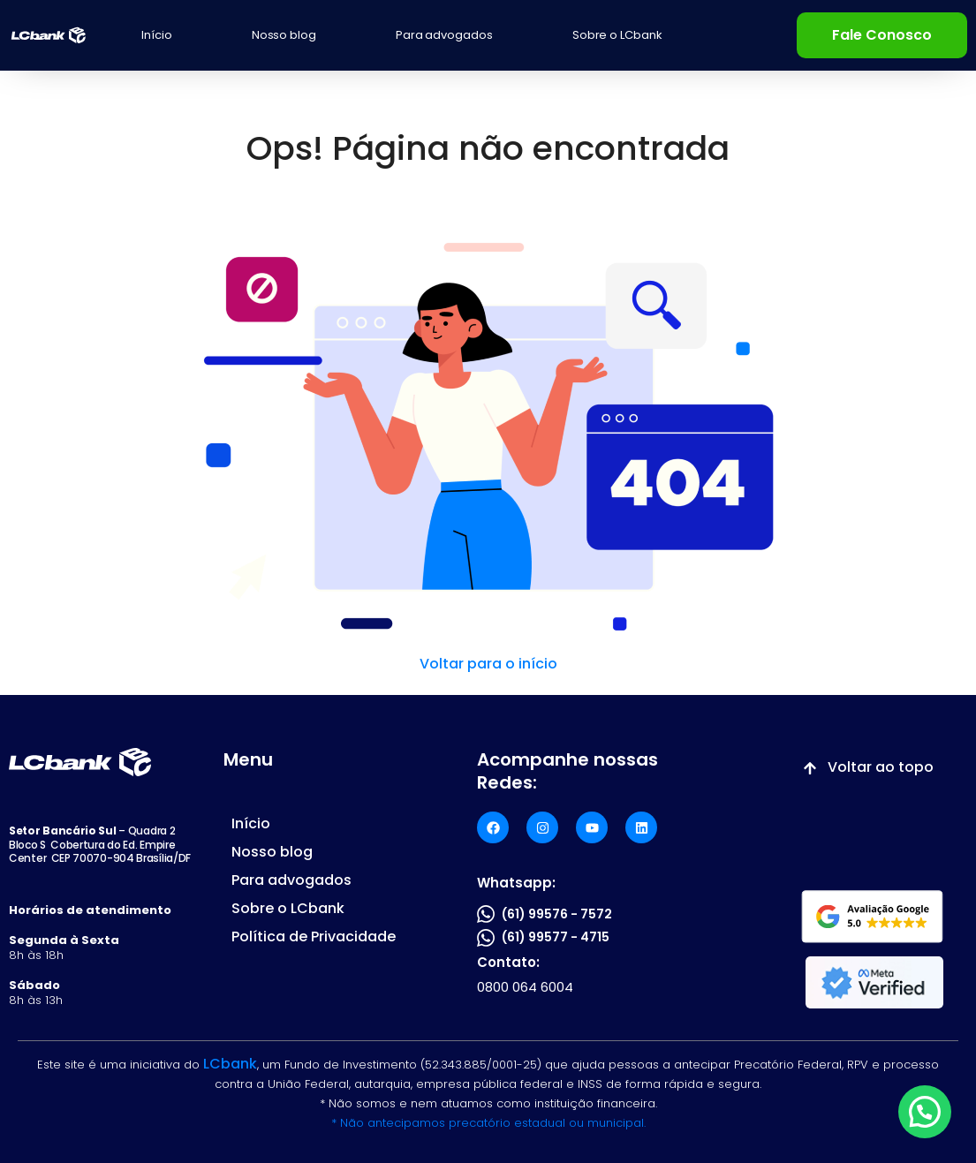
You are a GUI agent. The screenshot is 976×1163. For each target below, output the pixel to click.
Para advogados (444, 34)
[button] (924, 1111)
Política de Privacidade (313, 936)
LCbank (230, 1063)
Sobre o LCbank (617, 34)
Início (156, 34)
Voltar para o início (488, 663)
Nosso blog (284, 34)
